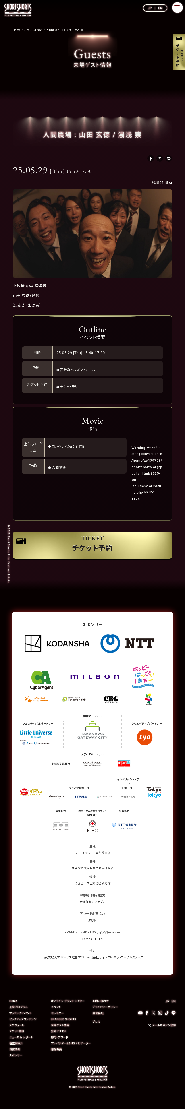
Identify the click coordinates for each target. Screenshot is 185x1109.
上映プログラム (19, 1015)
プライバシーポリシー (106, 1015)
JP (150, 8)
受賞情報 (15, 1061)
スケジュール (17, 1033)
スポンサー (16, 1067)
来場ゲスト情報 (61, 1033)
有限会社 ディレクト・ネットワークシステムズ (116, 965)
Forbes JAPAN (92, 947)
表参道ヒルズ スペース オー (83, 371)
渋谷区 (92, 929)
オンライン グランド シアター (69, 1009)
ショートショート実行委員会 (92, 861)
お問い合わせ (101, 1009)
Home (13, 1009)
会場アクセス (59, 1039)
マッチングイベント (21, 1021)
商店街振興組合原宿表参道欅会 (92, 876)
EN (160, 8)
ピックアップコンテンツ (24, 1027)
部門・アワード (60, 1045)
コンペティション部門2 (71, 448)
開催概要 (57, 1061)
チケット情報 (17, 1039)
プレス (96, 1030)
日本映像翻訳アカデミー (92, 910)
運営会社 (98, 1021)
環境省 (78, 891)
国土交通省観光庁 (99, 891)
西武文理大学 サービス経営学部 (60, 965)
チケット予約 (70, 388)
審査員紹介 (16, 1051)
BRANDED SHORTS (64, 1027)
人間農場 (60, 469)
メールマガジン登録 (163, 1033)
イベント (56, 1015)
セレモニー (58, 1021)
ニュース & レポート (22, 1045)
